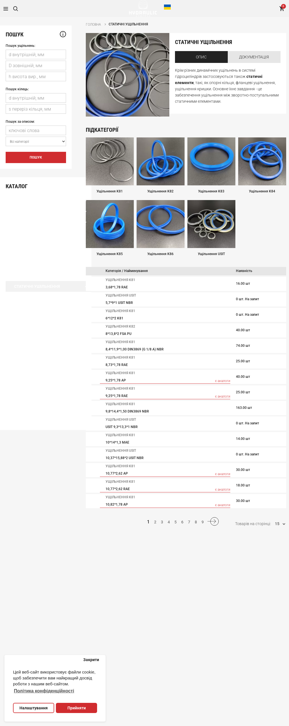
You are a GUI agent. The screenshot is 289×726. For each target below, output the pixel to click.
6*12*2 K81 (114, 318)
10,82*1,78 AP (117, 504)
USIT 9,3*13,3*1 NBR (122, 427)
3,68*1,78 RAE (117, 287)
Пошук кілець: (17, 89)
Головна (93, 24)
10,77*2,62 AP (117, 473)
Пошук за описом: (20, 122)
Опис (201, 57)
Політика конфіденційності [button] (44, 690)
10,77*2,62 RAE (118, 489)
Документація (254, 57)
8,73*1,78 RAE (117, 365)
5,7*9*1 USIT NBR (119, 303)
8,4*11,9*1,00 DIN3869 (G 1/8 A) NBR (135, 349)
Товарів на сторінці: (253, 522)
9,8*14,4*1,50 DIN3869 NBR (127, 411)
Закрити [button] (91, 659)
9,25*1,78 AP (116, 380)
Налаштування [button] (33, 708)
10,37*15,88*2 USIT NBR (125, 458)
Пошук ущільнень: (20, 46)
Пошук (36, 157)
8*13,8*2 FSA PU (119, 334)
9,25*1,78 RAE (117, 396)
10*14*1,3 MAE (117, 442)
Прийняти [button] (76, 708)
